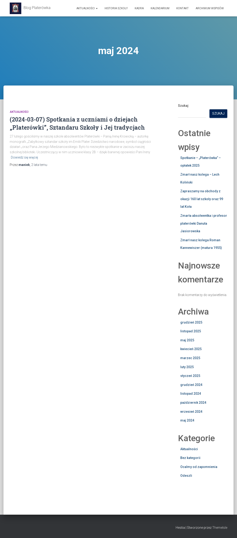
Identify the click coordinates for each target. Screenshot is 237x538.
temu (39, 165)
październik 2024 (193, 402)
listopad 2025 (190, 331)
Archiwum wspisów (210, 8)
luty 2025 (187, 367)
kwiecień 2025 (191, 349)
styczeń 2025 (190, 376)
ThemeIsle (219, 527)
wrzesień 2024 (191, 411)
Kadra (139, 8)
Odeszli (186, 475)
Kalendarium (160, 8)
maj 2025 (187, 340)
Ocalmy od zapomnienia (198, 467)
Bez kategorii (190, 458)
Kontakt (182, 8)
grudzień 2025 (191, 322)
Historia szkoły (116, 8)
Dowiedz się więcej (24, 157)
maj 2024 (187, 420)
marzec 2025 (190, 358)
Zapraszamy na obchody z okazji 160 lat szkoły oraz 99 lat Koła (201, 198)
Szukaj (183, 105)
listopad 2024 (190, 393)
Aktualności (87, 8)
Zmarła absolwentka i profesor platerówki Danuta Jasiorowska (203, 223)
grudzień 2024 (191, 385)
